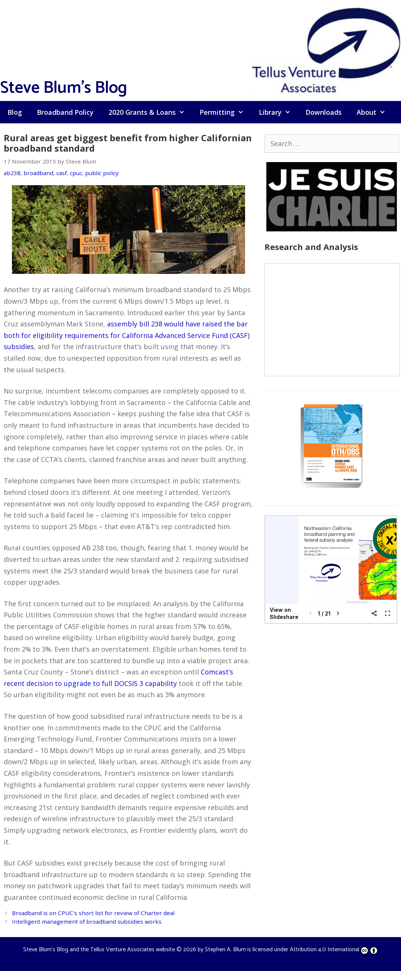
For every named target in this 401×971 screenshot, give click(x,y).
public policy (102, 173)
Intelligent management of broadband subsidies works (87, 921)
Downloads (324, 112)
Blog (14, 112)
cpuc (76, 173)
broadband (38, 173)
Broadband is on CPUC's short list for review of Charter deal (93, 913)
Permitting (225, 112)
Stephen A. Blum (225, 950)
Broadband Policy (65, 112)
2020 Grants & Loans (150, 112)
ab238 (12, 173)
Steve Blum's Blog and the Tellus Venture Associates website (99, 950)
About (375, 112)
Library (278, 112)
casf (61, 173)
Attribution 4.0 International (334, 950)
